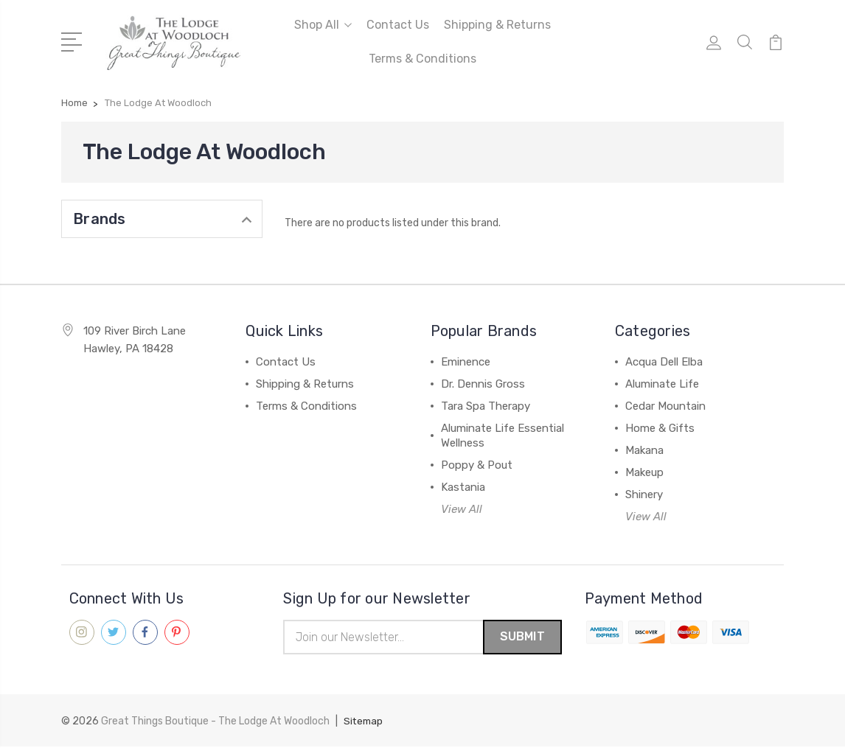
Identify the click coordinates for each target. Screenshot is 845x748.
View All (461, 509)
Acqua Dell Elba (664, 361)
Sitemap (364, 722)
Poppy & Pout (476, 465)
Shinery (644, 494)
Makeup (644, 472)
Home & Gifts (660, 428)
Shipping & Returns (497, 25)
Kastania (463, 487)
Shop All (323, 25)
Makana (644, 450)
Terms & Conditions (422, 59)
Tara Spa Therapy (485, 406)
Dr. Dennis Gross (483, 384)
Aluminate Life (662, 384)
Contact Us (397, 25)
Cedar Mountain (665, 406)
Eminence (465, 361)
